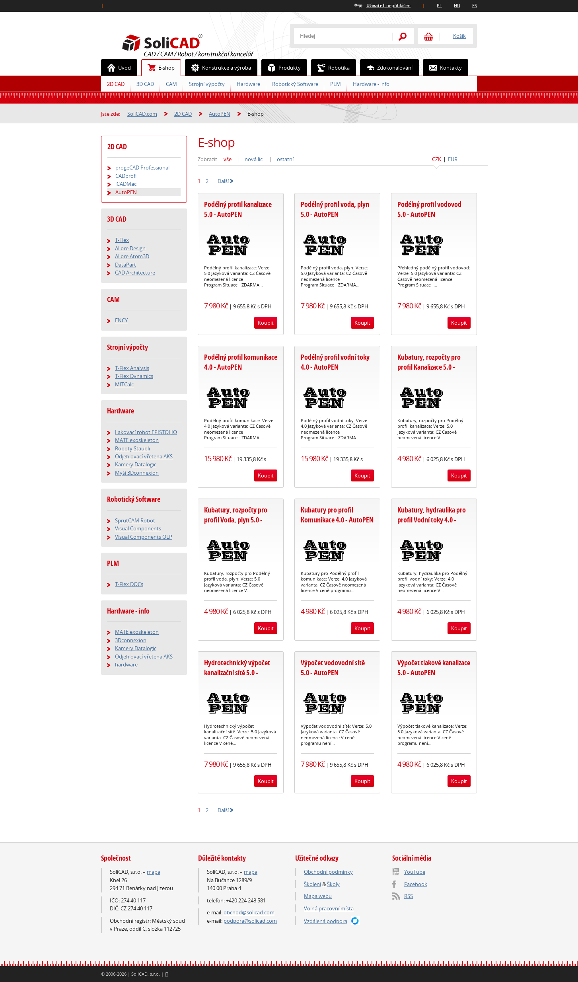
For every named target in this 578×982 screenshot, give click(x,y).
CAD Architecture (135, 272)
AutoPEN (219, 113)
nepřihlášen (388, 5)
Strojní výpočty (207, 84)
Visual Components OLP (143, 536)
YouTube (414, 871)
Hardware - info (371, 84)
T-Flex (122, 240)
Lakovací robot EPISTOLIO (146, 432)
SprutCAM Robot (135, 520)
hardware (126, 664)
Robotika (330, 68)
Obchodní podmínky (328, 871)
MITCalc (124, 384)
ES (474, 5)
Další (226, 181)
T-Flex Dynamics (134, 376)
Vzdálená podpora (325, 921)
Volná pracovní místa (329, 908)
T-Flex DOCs (129, 584)
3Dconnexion (130, 640)
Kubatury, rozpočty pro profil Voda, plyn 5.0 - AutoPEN (235, 520)
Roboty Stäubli (132, 448)
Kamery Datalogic (135, 464)
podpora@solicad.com (250, 920)
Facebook (415, 884)
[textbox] (338, 36)
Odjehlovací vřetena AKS (144, 456)
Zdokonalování (386, 68)
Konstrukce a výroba (218, 68)
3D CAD (145, 84)
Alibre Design (130, 248)
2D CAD (116, 84)
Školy (333, 884)
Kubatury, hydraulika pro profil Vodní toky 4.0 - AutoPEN (431, 520)
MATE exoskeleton (137, 440)
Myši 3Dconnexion (137, 472)
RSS (408, 896)
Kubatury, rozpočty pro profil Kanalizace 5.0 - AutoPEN (429, 367)
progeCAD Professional (142, 167)
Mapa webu (318, 896)
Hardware (248, 84)
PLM (335, 84)
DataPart (125, 264)
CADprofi (125, 175)
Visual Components (138, 528)
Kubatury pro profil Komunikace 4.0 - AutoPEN (337, 515)
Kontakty (442, 68)
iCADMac (125, 183)
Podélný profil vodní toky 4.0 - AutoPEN (335, 362)
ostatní (285, 159)
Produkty (281, 68)
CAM (171, 84)
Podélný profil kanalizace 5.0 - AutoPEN (238, 209)
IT (166, 974)
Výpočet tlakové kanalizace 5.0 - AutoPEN (433, 668)
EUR (452, 159)
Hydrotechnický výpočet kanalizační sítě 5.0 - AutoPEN (237, 673)
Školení (312, 884)
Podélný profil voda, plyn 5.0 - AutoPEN (335, 209)
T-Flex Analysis (132, 368)
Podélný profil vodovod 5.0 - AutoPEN (429, 209)
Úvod (116, 68)
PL (439, 5)
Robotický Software (295, 84)
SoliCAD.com (200, 44)
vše (228, 159)
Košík (459, 35)
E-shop (158, 68)
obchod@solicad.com (249, 912)
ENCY (121, 320)
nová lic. (254, 159)
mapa (153, 871)
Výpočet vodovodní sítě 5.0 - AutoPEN (333, 668)
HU (457, 5)
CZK (436, 159)
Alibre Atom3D (132, 256)
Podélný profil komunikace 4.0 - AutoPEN (240, 362)
